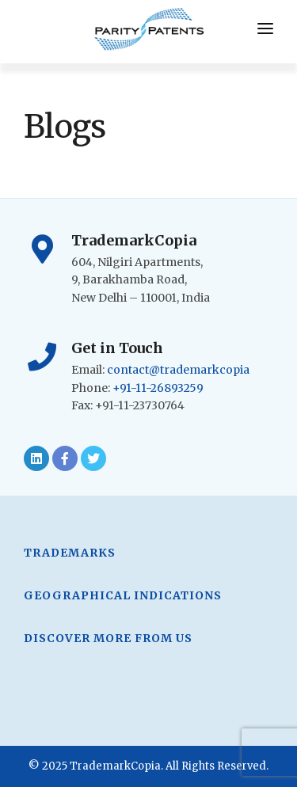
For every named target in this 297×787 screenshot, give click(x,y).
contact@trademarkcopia (178, 370)
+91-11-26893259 (158, 388)
